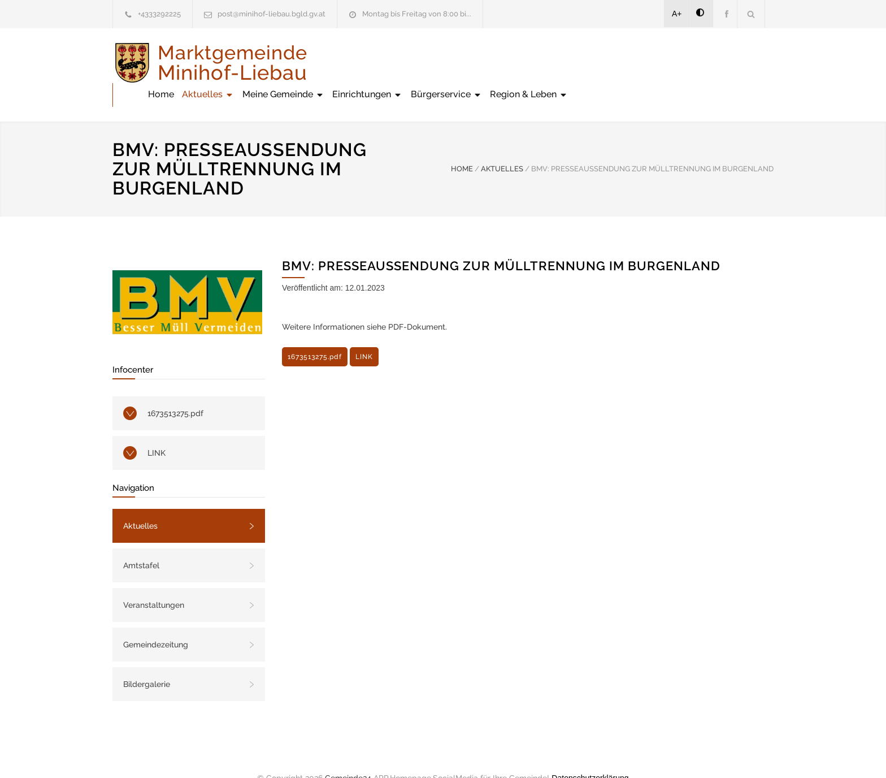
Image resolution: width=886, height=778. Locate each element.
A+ (677, 13)
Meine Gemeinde (489, 62)
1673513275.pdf (175, 389)
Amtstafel (141, 541)
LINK (156, 429)
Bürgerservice (652, 62)
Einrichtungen (573, 62)
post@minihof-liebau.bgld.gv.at (271, 14)
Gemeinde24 (348, 754)
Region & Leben (735, 62)
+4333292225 (159, 14)
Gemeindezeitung (155, 620)
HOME (462, 145)
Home (367, 62)
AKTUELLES (502, 145)
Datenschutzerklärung (589, 754)
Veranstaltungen (153, 581)
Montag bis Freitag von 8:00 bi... (416, 14)
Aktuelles (414, 62)
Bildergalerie (146, 660)
